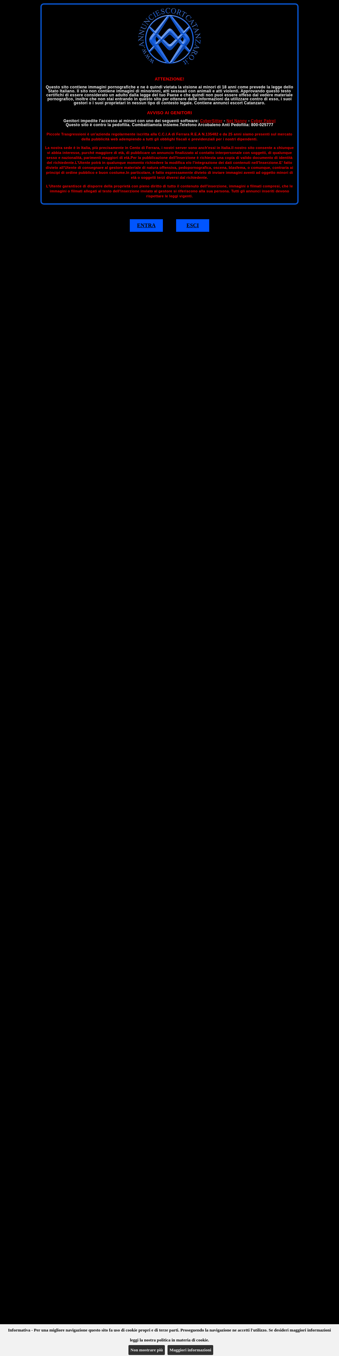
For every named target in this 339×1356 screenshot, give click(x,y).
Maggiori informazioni (190, 1349)
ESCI (192, 225)
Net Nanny (236, 121)
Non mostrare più (146, 1349)
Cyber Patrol (263, 121)
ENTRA (146, 225)
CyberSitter (211, 121)
